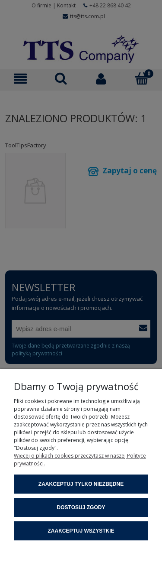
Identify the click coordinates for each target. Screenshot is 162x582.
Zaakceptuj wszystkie (81, 531)
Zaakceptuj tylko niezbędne (81, 484)
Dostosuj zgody (81, 507)
